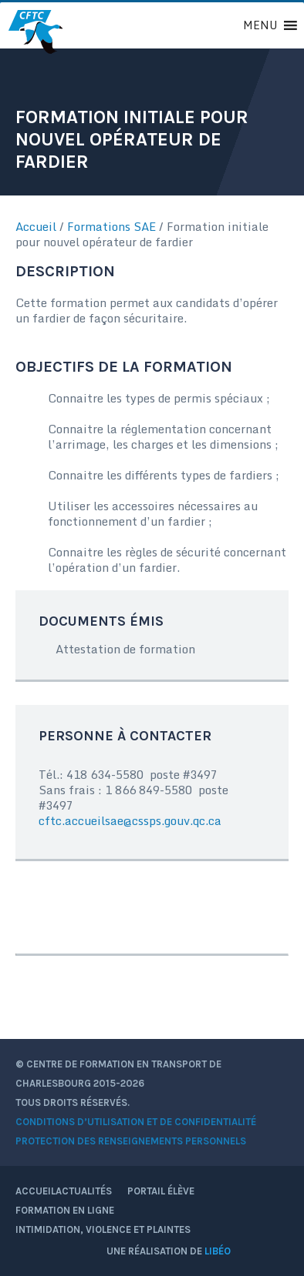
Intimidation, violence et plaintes (103, 1229)
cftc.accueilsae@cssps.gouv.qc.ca (130, 820)
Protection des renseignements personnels (130, 1141)
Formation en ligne (64, 1210)
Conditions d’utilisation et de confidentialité (135, 1121)
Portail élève (165, 1191)
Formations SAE (111, 226)
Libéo (217, 1251)
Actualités (84, 1191)
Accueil (35, 226)
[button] (260, 25)
